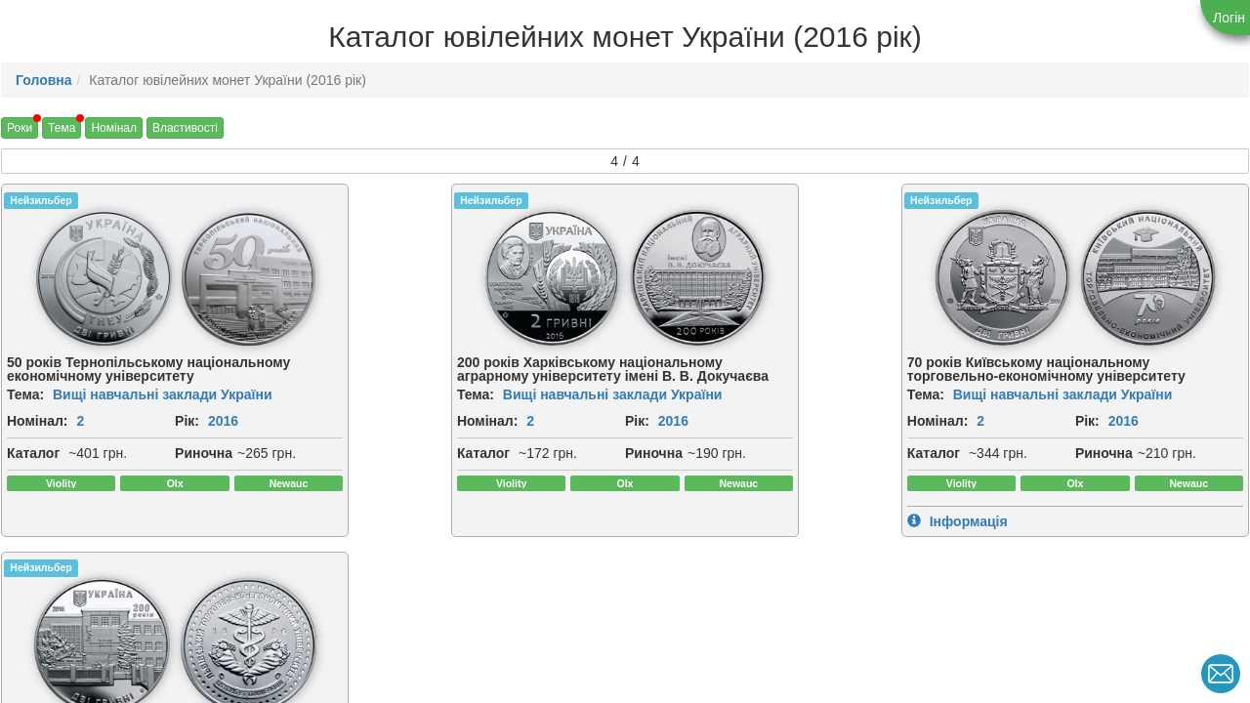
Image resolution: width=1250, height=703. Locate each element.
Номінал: (37, 421)
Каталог (33, 474)
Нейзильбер (40, 200)
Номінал (114, 128)
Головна (44, 80)
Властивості (185, 128)
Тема (61, 128)
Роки (19, 128)
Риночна (35, 496)
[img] (78, 277)
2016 (55, 442)
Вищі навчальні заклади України (162, 394)
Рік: (19, 442)
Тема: (25, 394)
